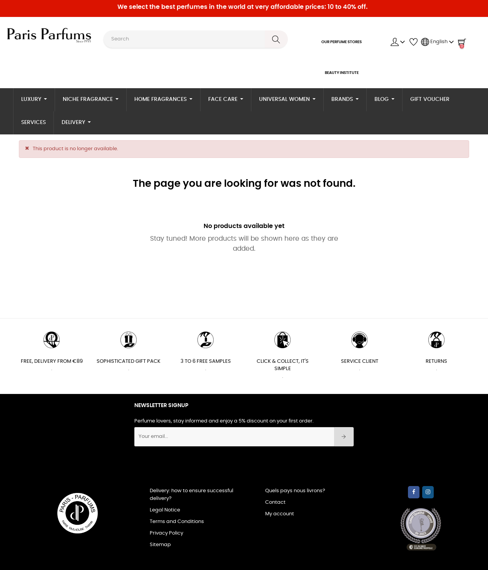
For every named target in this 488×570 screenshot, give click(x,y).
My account (279, 513)
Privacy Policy (166, 533)
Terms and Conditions (177, 521)
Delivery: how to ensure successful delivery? (191, 494)
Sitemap (160, 544)
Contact (275, 502)
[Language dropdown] (437, 42)
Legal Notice (165, 510)
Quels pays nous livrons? (295, 490)
